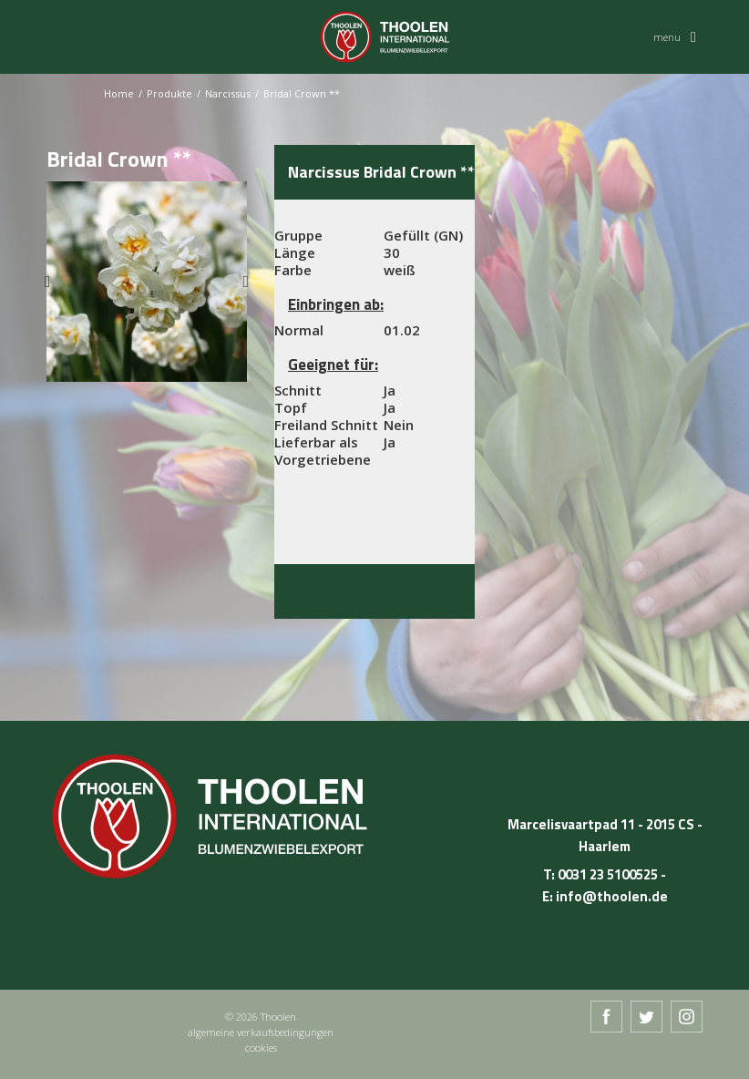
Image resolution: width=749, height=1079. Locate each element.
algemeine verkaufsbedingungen (260, 1032)
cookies (261, 1047)
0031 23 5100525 (608, 874)
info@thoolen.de (612, 896)
